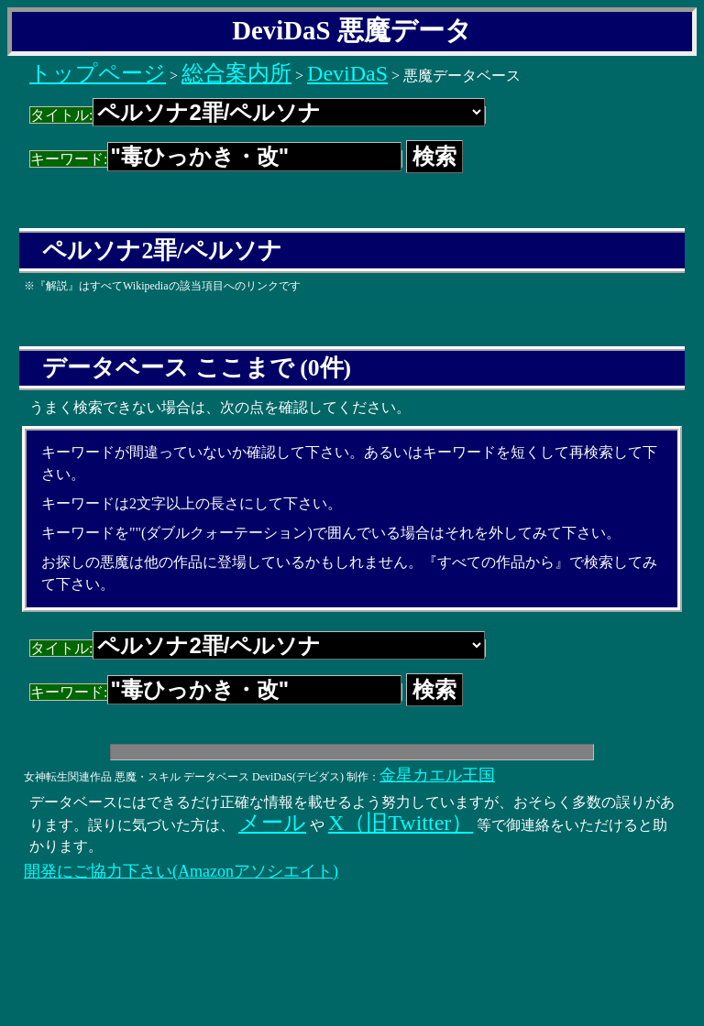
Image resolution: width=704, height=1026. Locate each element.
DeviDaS (347, 73)
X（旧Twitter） (400, 823)
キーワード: (216, 159)
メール (272, 823)
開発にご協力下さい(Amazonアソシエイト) (181, 871)
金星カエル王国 (437, 775)
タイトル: (257, 115)
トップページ (97, 73)
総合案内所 (237, 73)
